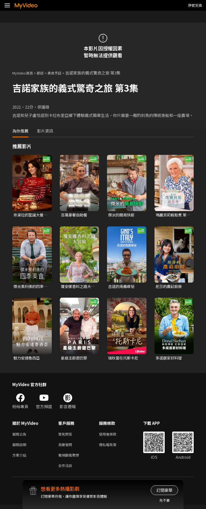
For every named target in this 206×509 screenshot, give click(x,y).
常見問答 (66, 436)
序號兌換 (195, 5)
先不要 (164, 500)
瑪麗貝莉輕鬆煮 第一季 (172, 215)
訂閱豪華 (164, 490)
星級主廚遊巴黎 (75, 359)
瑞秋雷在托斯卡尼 (124, 359)
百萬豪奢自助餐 (75, 215)
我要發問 (66, 447)
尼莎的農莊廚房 (170, 287)
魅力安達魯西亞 (27, 359)
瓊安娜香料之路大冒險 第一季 (77, 287)
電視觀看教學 (70, 458)
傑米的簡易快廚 (122, 215)
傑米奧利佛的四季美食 (29, 287)
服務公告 (20, 436)
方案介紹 (20, 458)
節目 (45, 73)
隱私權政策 (112, 447)
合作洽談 (66, 469)
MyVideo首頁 (24, 73)
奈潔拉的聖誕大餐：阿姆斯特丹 (27, 215)
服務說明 (20, 447)
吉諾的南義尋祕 (122, 287)
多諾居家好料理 (170, 359)
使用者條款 (112, 436)
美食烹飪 (60, 73)
